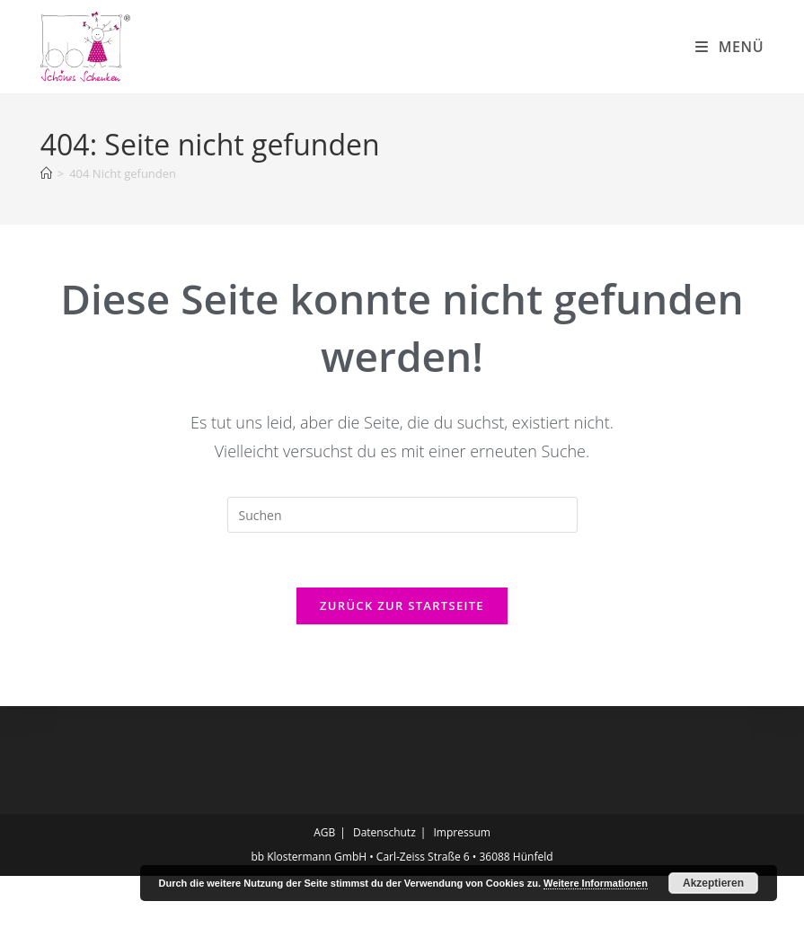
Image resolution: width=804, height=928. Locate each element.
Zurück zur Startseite (402, 658)
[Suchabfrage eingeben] (402, 567)
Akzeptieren (713, 883)
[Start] (46, 225)
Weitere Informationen (595, 883)
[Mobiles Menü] (729, 47)
